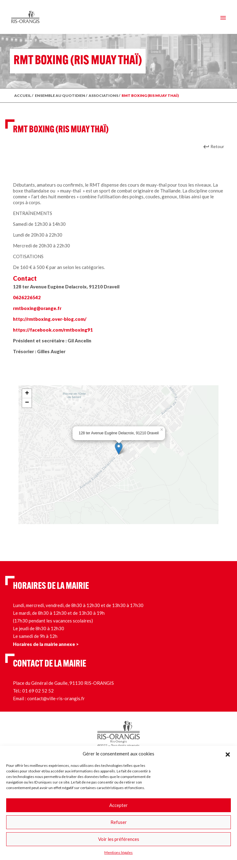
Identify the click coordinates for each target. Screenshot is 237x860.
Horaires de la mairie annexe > (46, 644)
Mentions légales (118, 852)
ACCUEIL (22, 95)
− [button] (27, 402)
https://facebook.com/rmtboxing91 (53, 330)
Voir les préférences (118, 839)
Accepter (118, 805)
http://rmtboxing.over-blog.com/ (49, 319)
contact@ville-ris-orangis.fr (56, 698)
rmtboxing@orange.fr (37, 308)
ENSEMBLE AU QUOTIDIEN (60, 95)
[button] (228, 753)
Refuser (118, 822)
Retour (217, 146)
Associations (103, 95)
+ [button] (27, 393)
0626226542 (27, 297)
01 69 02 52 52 (38, 690)
